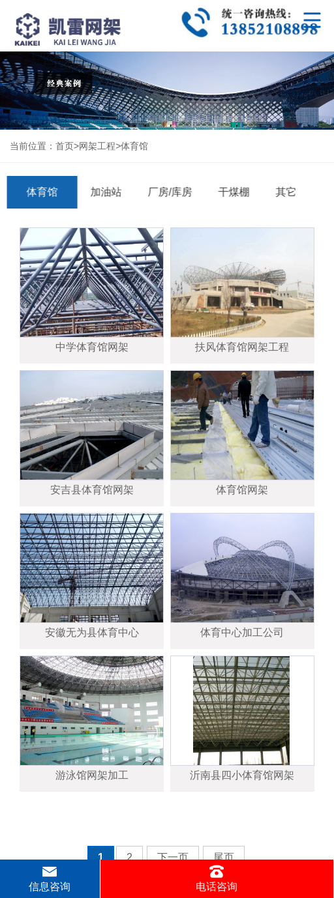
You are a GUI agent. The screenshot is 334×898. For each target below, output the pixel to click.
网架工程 (97, 146)
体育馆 (134, 146)
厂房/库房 (167, 191)
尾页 (223, 857)
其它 (283, 191)
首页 (64, 146)
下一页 (173, 857)
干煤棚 (231, 191)
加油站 (103, 191)
